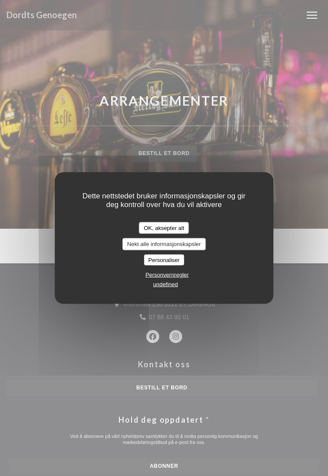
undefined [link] (165, 284)
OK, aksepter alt (164, 227)
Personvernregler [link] (167, 275)
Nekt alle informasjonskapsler (164, 244)
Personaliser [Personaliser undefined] (164, 259)
